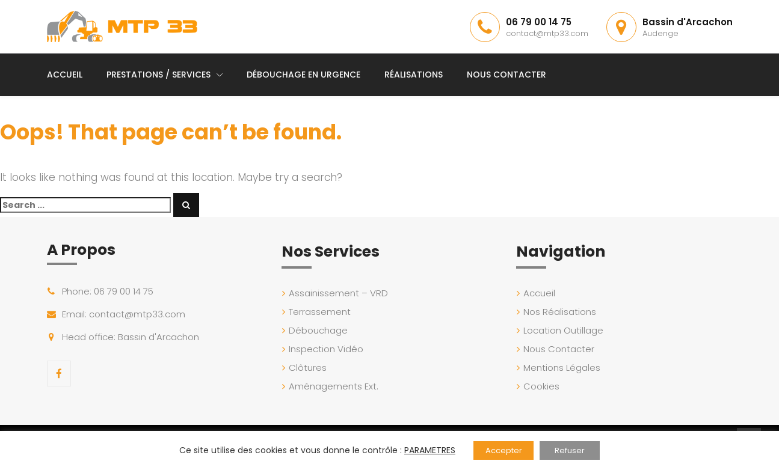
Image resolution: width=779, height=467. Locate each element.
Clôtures (308, 367)
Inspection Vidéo (326, 349)
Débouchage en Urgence (303, 75)
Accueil (64, 75)
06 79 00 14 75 (538, 22)
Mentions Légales (561, 367)
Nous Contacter (506, 75)
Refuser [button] (570, 450)
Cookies (541, 386)
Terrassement (320, 311)
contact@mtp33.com (547, 33)
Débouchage (318, 330)
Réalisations (413, 75)
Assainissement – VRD (338, 293)
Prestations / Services (158, 75)
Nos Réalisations (559, 311)
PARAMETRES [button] (429, 450)
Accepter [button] (503, 450)
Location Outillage (563, 330)
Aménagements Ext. (333, 386)
